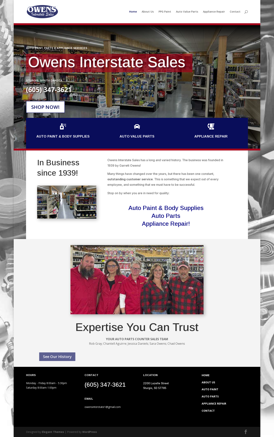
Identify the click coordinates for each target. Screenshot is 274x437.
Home (133, 11)
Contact (235, 11)
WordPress (89, 432)
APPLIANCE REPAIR (214, 403)
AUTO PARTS (210, 396)
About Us (148, 11)
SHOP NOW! (45, 107)
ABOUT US (208, 382)
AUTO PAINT (210, 389)
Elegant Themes (53, 432)
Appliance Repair (214, 11)
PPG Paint (165, 11)
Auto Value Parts (187, 11)
